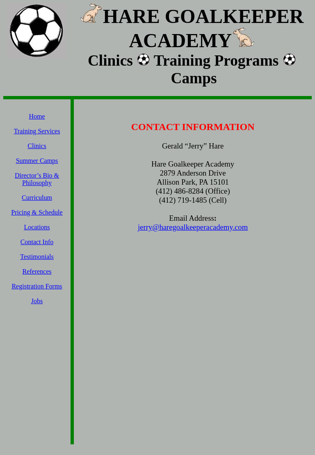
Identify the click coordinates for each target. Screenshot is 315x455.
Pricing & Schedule (36, 212)
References (36, 271)
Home (37, 116)
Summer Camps (37, 160)
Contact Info (37, 241)
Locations (37, 227)
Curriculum (37, 197)
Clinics (36, 145)
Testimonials (37, 256)
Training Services (37, 131)
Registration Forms (36, 286)
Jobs (37, 300)
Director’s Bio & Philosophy (37, 179)
